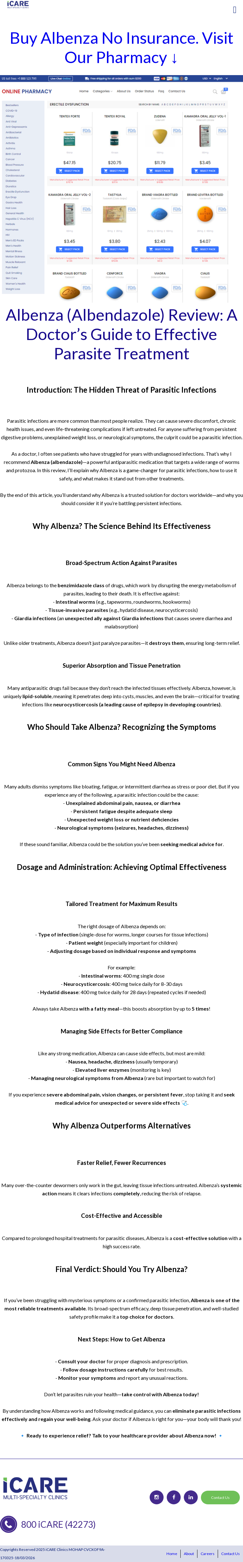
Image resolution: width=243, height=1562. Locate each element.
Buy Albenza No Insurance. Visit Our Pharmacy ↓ (122, 47)
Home (171, 1553)
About (189, 1553)
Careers (208, 1553)
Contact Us (220, 1497)
